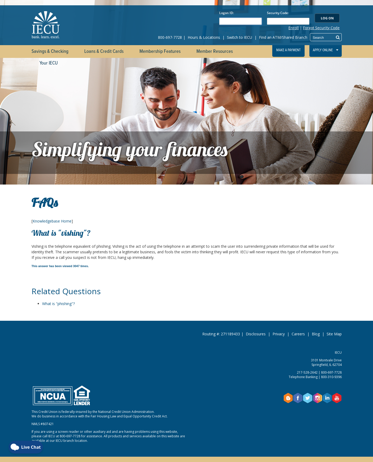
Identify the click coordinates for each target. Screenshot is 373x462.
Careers (298, 333)
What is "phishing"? (58, 303)
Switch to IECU (239, 37)
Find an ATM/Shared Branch (283, 37)
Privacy (279, 333)
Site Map (334, 333)
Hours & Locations (204, 37)
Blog (316, 333)
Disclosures (256, 333)
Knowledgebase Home (52, 221)
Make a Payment (288, 50)
